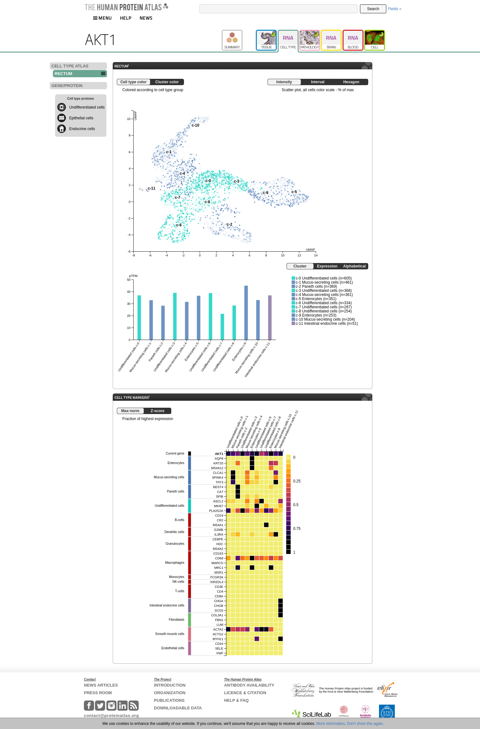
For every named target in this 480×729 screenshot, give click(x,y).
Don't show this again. (365, 723)
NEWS (146, 18)
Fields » (394, 9)
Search (373, 9)
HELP (125, 18)
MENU (102, 18)
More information (330, 723)
